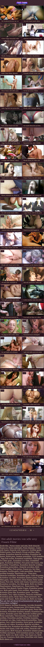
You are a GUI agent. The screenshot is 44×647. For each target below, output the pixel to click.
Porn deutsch (16, 552)
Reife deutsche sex (22, 599)
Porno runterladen (15, 548)
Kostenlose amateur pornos (27, 578)
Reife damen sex (6, 639)
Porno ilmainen (29, 548)
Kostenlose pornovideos (9, 567)
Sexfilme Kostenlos (19, 605)
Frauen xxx (27, 569)
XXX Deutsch (5, 605)
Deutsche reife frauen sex (19, 550)
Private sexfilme (28, 552)
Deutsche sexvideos (26, 567)
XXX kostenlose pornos (25, 633)
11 (25, 530)
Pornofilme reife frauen (33, 637)
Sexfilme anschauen (7, 633)
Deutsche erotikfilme (8, 575)
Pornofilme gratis (23, 575)
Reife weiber (19, 635)
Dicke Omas (18, 597)
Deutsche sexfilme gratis (32, 614)
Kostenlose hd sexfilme (21, 626)
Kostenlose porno (36, 582)
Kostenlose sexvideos (8, 584)
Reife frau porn (16, 631)
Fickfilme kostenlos (30, 618)
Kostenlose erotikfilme (23, 559)
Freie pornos (17, 569)
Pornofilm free (5, 626)
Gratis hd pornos (37, 575)
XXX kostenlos (38, 556)
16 (31, 530)
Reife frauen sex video (22, 3)
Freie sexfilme (23, 590)
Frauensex (11, 637)
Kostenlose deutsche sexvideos (17, 554)
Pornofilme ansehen (14, 618)
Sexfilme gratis (35, 550)
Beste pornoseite (30, 597)
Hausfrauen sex (21, 573)
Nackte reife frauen (21, 582)
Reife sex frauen (36, 584)
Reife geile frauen (10, 590)
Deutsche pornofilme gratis (23, 609)
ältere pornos (35, 590)
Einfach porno (5, 552)
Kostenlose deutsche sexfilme (31, 565)
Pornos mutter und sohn (19, 546)
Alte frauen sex (31, 635)
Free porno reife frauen (30, 563)
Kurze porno (29, 586)
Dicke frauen (27, 580)
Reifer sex (10, 635)
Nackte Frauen (22, 588)
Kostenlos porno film (8, 592)
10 (23, 530)
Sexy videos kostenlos (16, 595)
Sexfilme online (36, 626)
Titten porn (32, 573)
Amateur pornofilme (23, 556)
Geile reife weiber (22, 629)
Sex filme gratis (6, 561)
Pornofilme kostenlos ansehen (19, 612)
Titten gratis (37, 559)
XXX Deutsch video (32, 607)
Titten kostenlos (20, 616)
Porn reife (9, 582)
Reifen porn (10, 556)
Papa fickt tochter (7, 559)
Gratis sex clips (6, 609)
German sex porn (6, 607)
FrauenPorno (14, 565)
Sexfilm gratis (13, 571)
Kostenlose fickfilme (13, 563)
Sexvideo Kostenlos (34, 605)
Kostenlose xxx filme (21, 561)
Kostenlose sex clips (7, 620)
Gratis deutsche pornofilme (26, 620)
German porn (19, 607)
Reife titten (20, 637)
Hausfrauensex (5, 586)
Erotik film (4, 546)
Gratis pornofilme (26, 571)
